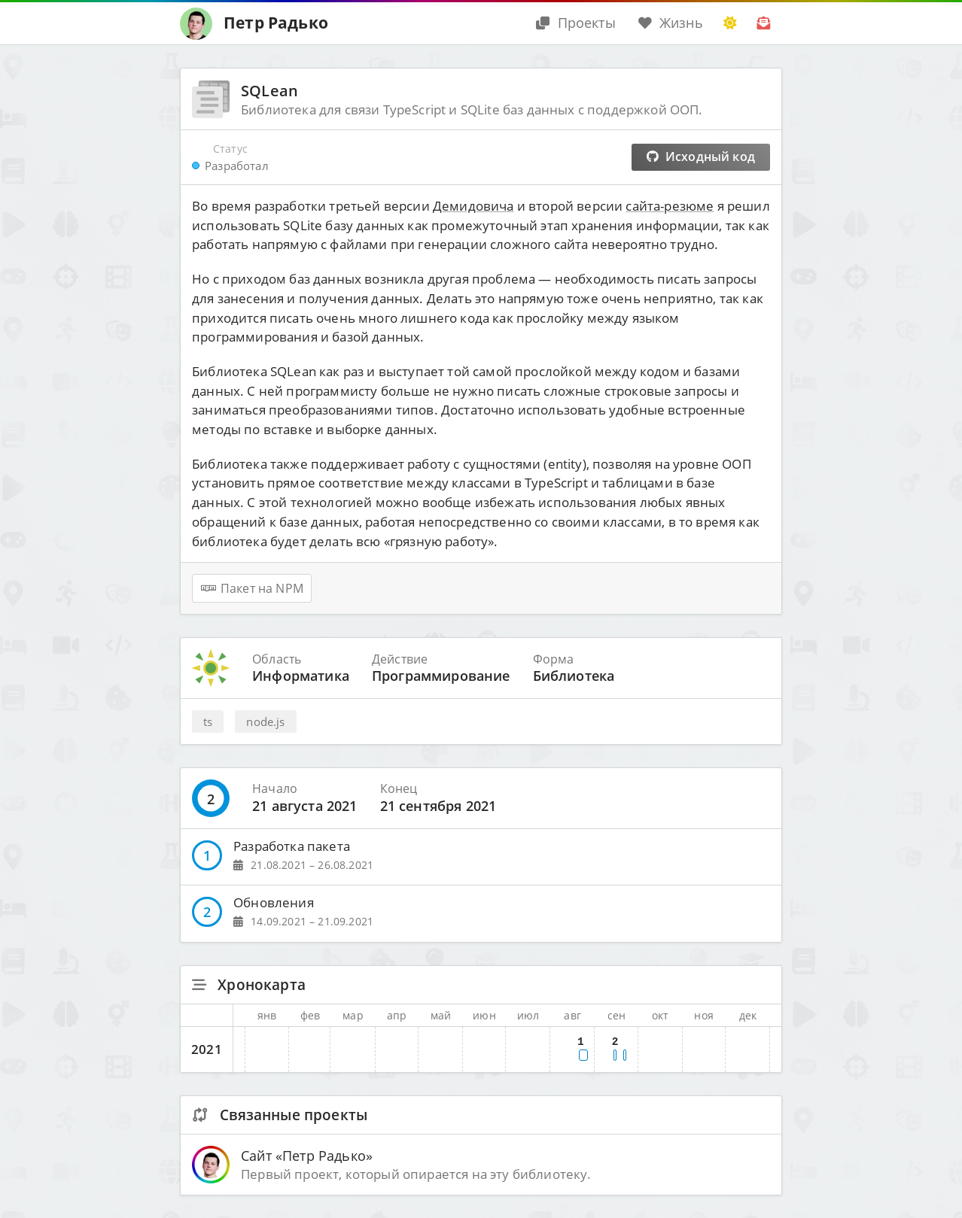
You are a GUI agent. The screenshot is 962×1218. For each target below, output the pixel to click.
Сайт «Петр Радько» (307, 1155)
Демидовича (473, 205)
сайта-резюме (670, 205)
